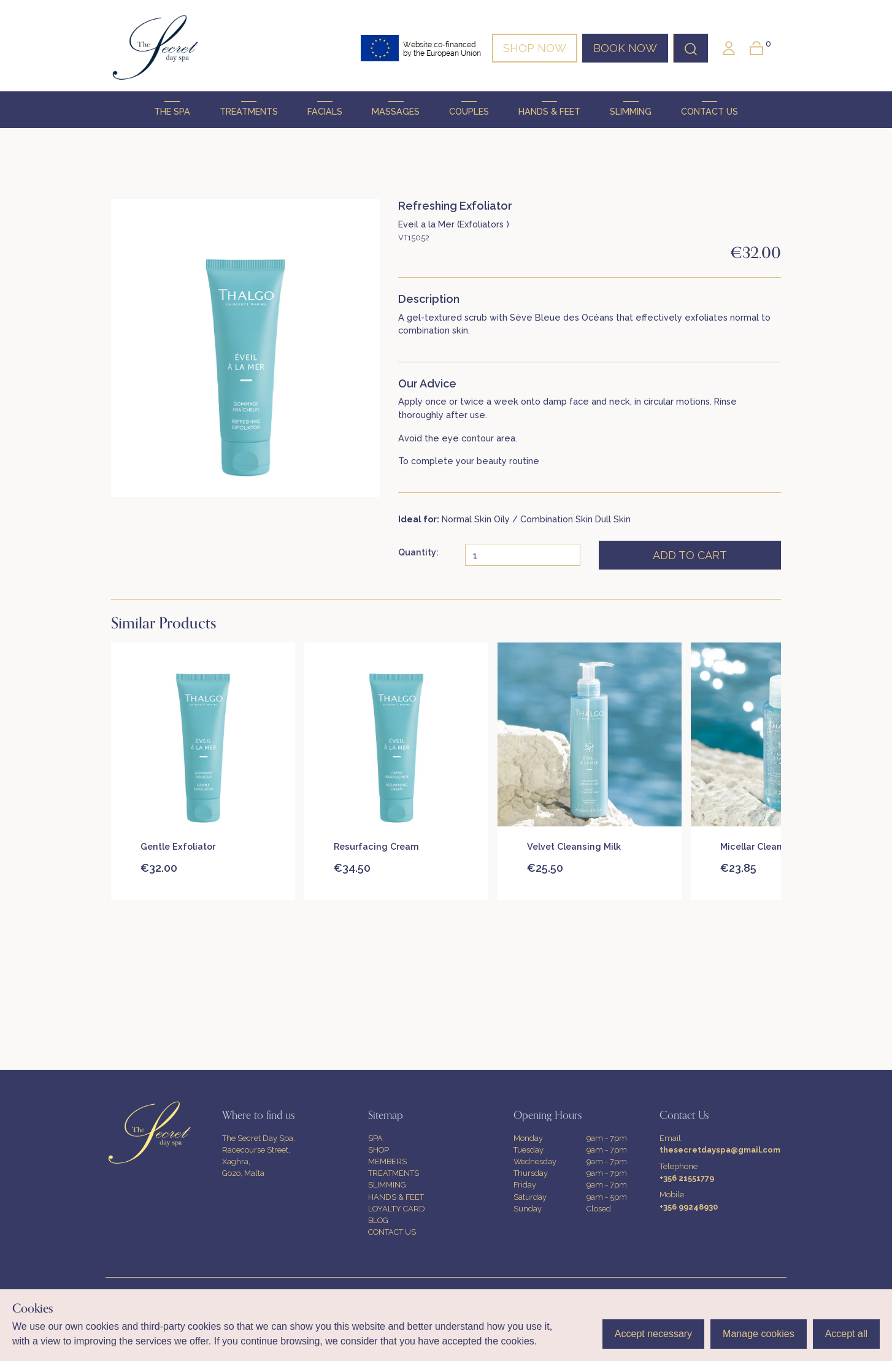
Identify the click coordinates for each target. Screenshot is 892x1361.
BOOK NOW (625, 48)
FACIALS (324, 108)
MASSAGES (396, 108)
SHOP (378, 1149)
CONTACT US (709, 108)
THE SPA (172, 108)
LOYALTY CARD (396, 1208)
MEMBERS (387, 1161)
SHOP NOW (534, 48)
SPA (375, 1138)
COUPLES (469, 108)
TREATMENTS (249, 108)
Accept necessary (653, 1334)
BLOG (378, 1220)
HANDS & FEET (549, 108)
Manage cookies (758, 1334)
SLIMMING (631, 108)
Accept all (846, 1334)
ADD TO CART (690, 555)
